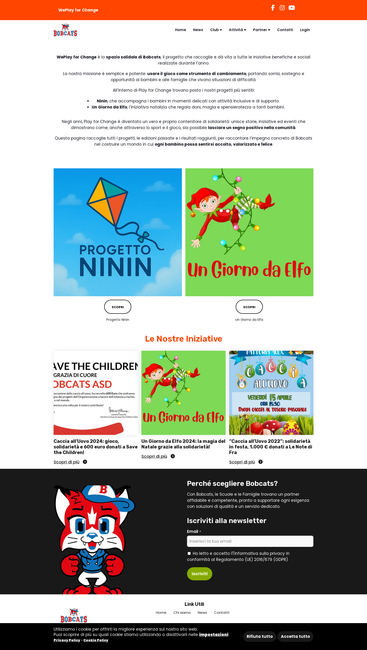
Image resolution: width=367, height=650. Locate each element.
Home (180, 29)
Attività (237, 29)
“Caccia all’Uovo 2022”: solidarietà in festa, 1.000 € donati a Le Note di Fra (270, 446)
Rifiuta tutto (260, 636)
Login (305, 29)
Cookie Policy (95, 640)
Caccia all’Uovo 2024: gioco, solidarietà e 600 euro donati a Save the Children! (96, 446)
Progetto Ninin (117, 319)
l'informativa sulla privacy (259, 553)
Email (194, 531)
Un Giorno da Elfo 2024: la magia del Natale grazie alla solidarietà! (183, 444)
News (198, 29)
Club (216, 29)
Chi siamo (182, 612)
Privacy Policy (67, 640)
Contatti (285, 29)
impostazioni (213, 634)
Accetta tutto (295, 636)
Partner (261, 29)
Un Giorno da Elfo (249, 319)
